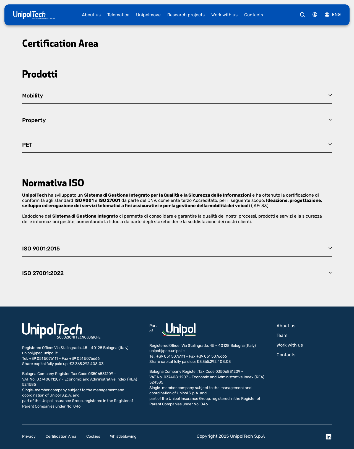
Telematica (118, 14)
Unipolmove (148, 14)
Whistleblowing (123, 436)
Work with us (224, 14)
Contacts (253, 14)
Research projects (186, 14)
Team (282, 335)
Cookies (93, 436)
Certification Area (61, 436)
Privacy (29, 436)
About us (91, 14)
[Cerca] (302, 15)
